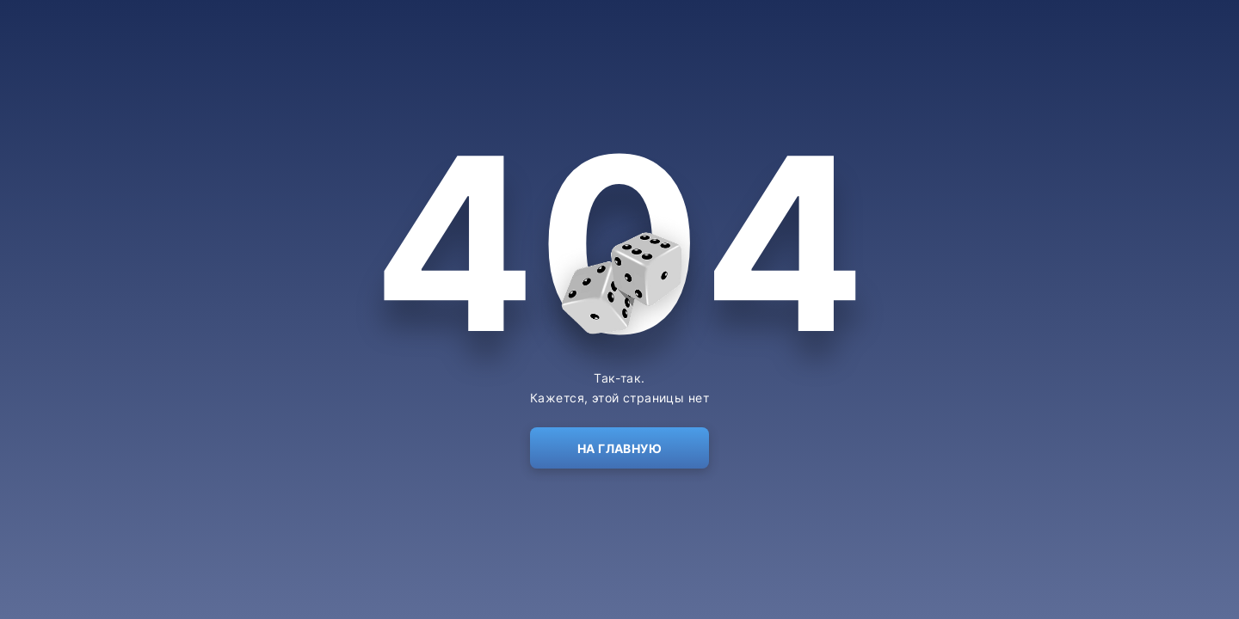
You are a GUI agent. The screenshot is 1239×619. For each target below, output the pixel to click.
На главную (619, 448)
